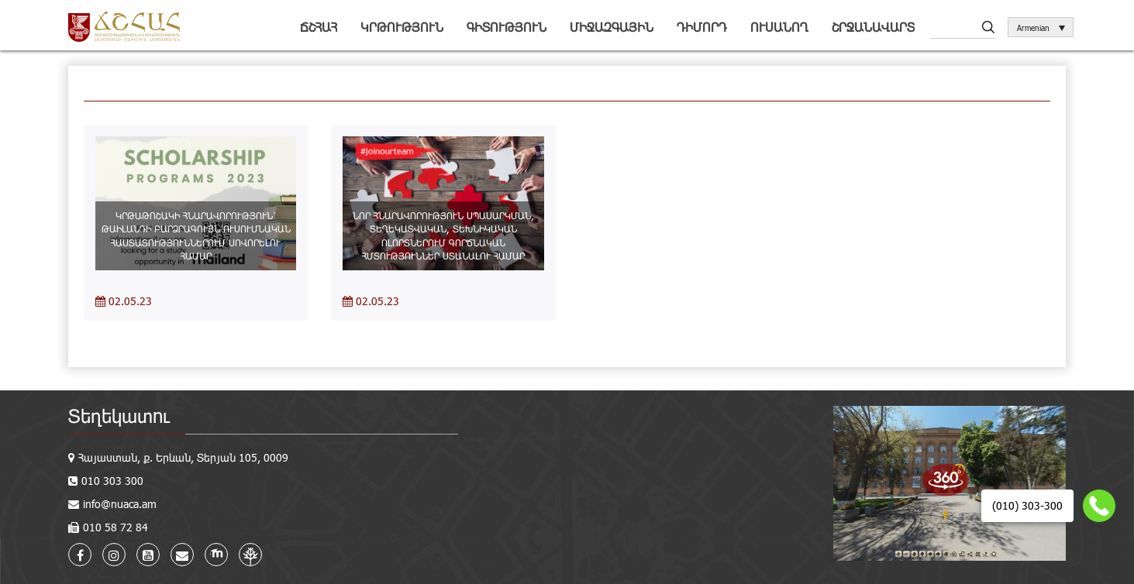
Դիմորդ (702, 26)
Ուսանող (779, 26)
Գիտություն (506, 26)
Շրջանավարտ (873, 26)
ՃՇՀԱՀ (318, 26)
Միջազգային (611, 26)
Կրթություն (401, 26)
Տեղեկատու (119, 415)
